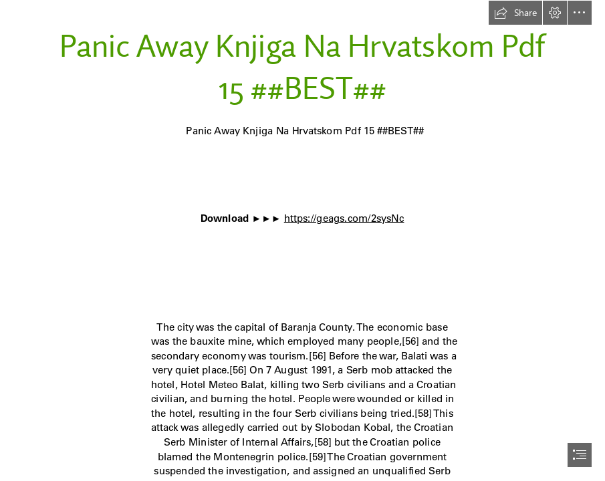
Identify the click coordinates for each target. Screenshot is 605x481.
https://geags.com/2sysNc (344, 218)
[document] (302, 240)
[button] (515, 13)
